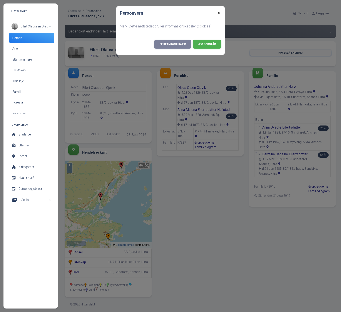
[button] (31, 26)
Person (17, 38)
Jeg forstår (207, 44)
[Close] (219, 13)
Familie (17, 91)
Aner (15, 48)
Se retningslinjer (172, 44)
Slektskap (19, 70)
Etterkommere (22, 59)
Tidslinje (18, 81)
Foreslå (17, 102)
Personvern (20, 113)
